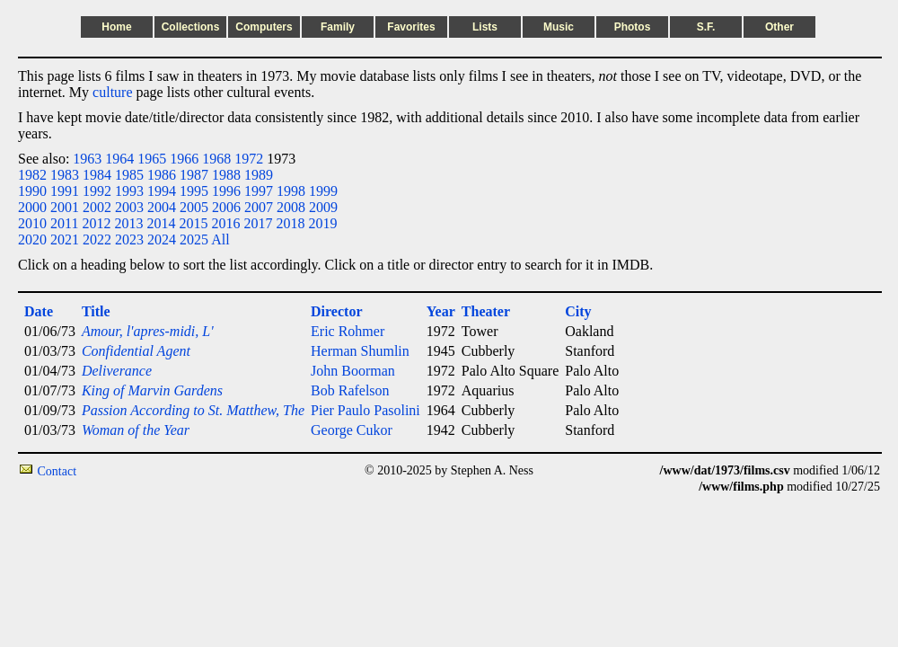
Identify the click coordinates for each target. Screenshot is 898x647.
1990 (32, 191)
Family (338, 27)
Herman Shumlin (360, 351)
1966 (184, 158)
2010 (32, 223)
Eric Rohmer (347, 331)
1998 (291, 191)
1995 (194, 191)
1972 (248, 158)
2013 (128, 223)
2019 (322, 223)
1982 (32, 174)
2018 (290, 223)
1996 (226, 191)
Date (38, 311)
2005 (194, 207)
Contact (57, 471)
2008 (291, 207)
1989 (258, 174)
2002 (97, 207)
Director (336, 311)
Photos (632, 27)
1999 (323, 191)
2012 (96, 223)
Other (779, 27)
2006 (226, 207)
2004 (161, 207)
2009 (323, 207)
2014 (160, 223)
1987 (194, 174)
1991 (64, 191)
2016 (225, 223)
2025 (194, 239)
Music (558, 27)
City (578, 311)
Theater (486, 311)
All (220, 239)
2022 (97, 239)
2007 (258, 207)
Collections (191, 27)
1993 (129, 191)
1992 (97, 191)
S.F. (706, 27)
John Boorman (353, 370)
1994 (161, 191)
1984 (97, 174)
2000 (32, 207)
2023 (129, 239)
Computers (263, 27)
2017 (257, 223)
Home (116, 27)
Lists (484, 27)
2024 (161, 239)
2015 (193, 223)
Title (96, 311)
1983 (64, 174)
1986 (161, 174)
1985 (129, 174)
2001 (64, 207)
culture (112, 92)
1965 (151, 158)
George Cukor (351, 430)
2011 (64, 223)
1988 (226, 174)
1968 (216, 158)
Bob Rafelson (350, 390)
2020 (32, 239)
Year (441, 311)
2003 (129, 207)
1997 (258, 191)
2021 (64, 239)
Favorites (411, 27)
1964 (119, 158)
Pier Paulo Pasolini (365, 410)
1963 (87, 158)
